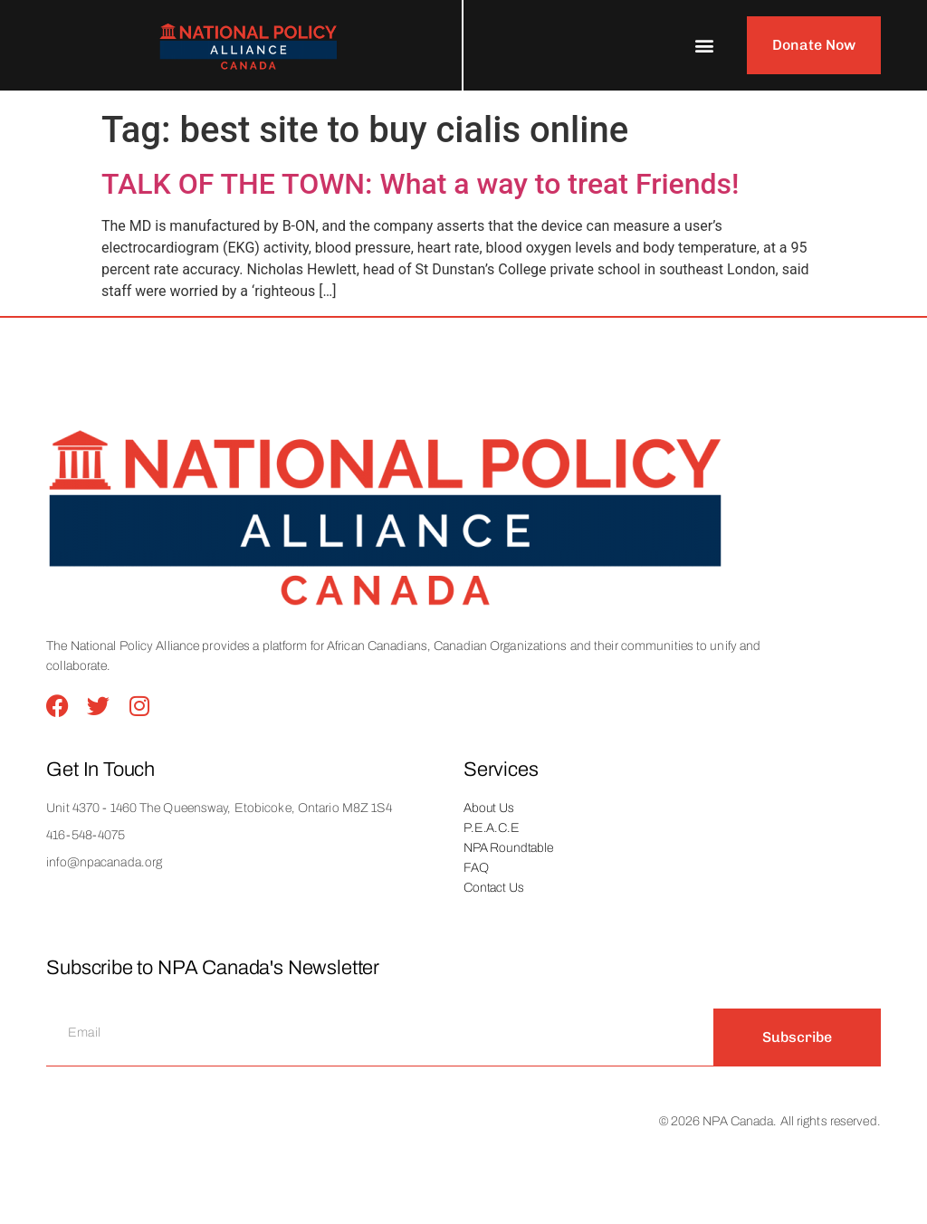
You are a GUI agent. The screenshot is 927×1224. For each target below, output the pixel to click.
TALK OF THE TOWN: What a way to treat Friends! (420, 184)
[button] (705, 46)
